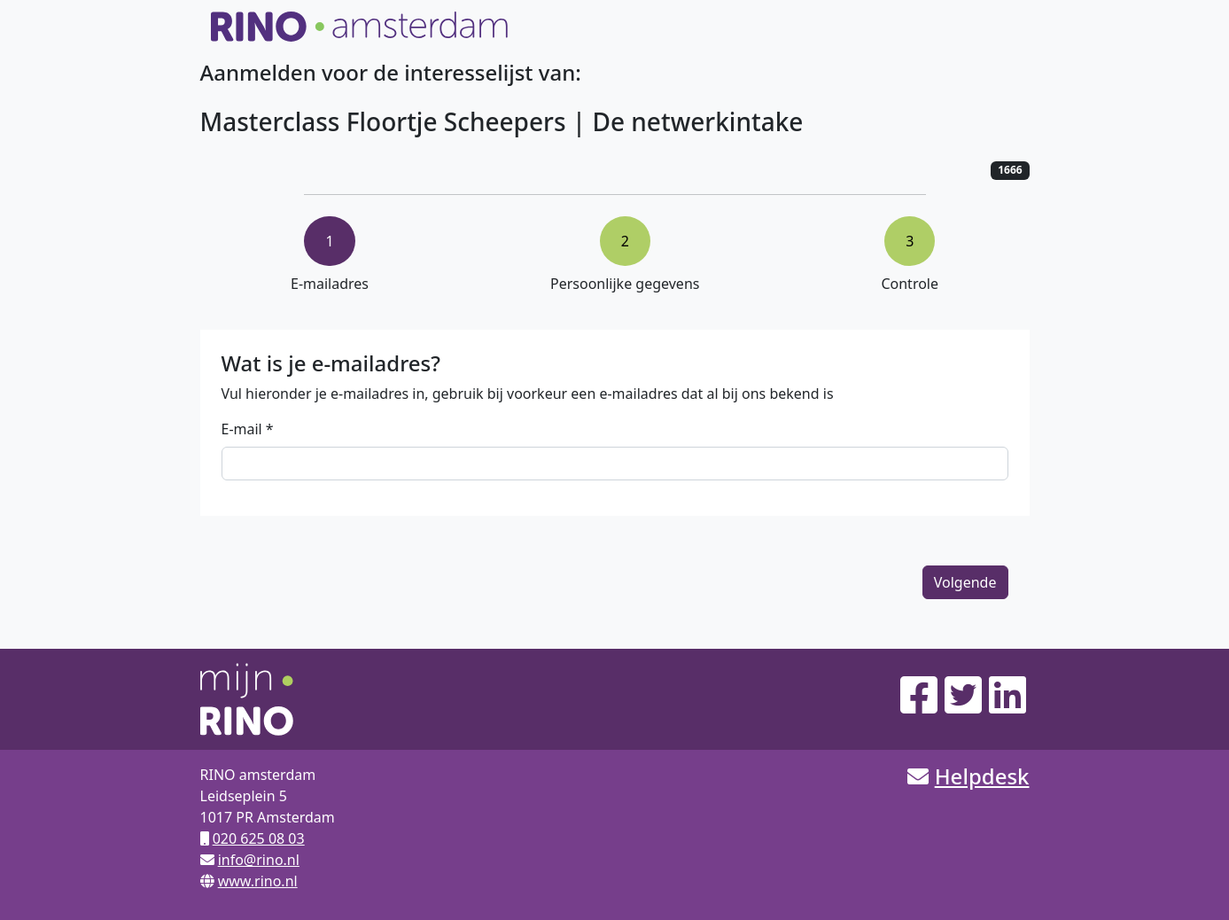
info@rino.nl (258, 859)
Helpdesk (982, 776)
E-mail (242, 429)
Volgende (965, 582)
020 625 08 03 (259, 838)
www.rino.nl (258, 881)
